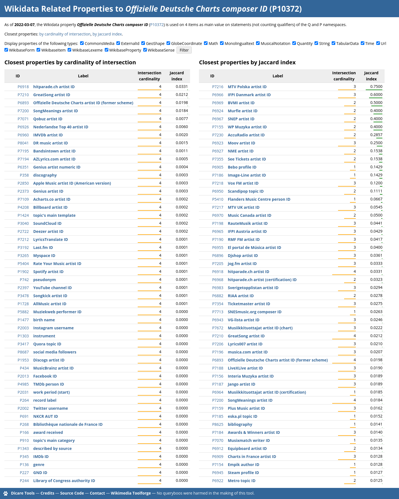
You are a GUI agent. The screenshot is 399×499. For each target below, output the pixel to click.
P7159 (217, 408)
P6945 (217, 472)
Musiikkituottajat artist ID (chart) (260, 327)
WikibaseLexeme (87, 50)
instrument (44, 335)
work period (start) (51, 392)
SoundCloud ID (47, 223)
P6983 (217, 287)
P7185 (217, 416)
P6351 (23, 167)
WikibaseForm (22, 50)
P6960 (23, 135)
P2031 (23, 392)
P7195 (23, 151)
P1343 (23, 448)
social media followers (54, 352)
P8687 (23, 352)
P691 (24, 416)
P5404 (23, 263)
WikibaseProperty (125, 50)
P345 (24, 456)
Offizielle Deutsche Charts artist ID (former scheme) (83, 102)
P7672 (217, 327)
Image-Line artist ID (247, 175)
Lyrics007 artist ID (245, 344)
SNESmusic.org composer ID (255, 311)
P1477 (23, 319)
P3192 (23, 247)
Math (213, 43)
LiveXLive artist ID (245, 368)
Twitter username (50, 408)
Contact (97, 493)
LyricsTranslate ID (50, 239)
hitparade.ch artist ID (54, 86)
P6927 (217, 151)
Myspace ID (44, 255)
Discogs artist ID (49, 360)
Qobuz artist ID (47, 118)
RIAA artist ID (241, 295)
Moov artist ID (241, 143)
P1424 (23, 215)
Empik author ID (243, 464)
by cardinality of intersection (65, 34)
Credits (47, 493)
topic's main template (54, 215)
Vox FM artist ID (243, 183)
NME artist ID (241, 151)
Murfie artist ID (242, 110)
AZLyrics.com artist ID (54, 159)
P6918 (23, 86)
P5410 (217, 199)
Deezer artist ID (48, 231)
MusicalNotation (275, 43)
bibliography (240, 424)
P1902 (23, 271)
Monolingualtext (239, 43)
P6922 (217, 480)
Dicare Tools (23, 493)
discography (45, 175)
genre (38, 464)
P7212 (23, 239)
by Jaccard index (107, 34)
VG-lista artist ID (243, 319)
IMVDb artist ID (48, 135)
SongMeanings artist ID (55, 110)
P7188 (217, 368)
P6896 (217, 255)
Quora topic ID (47, 344)
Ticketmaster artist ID (249, 303)
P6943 (217, 319)
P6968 (217, 279)
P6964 (217, 392)
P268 (24, 424)
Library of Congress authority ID (64, 480)
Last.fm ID (43, 247)
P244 (24, 480)
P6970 (217, 215)
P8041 (23, 143)
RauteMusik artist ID (248, 223)
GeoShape (155, 43)
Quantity (305, 43)
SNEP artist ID (241, 118)
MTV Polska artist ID (247, 86)
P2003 (23, 327)
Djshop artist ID (243, 255)
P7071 (23, 118)
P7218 (217, 183)
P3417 (23, 344)
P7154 (217, 464)
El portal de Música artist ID (254, 247)
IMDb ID (41, 456)
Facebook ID (45, 376)
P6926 (23, 126)
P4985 (23, 384)
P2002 (23, 408)
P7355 (217, 159)
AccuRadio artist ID (246, 135)
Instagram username (53, 327)
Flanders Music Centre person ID (259, 199)
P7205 (217, 263)
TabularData (347, 43)
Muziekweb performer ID (57, 311)
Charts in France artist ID (252, 456)
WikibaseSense (161, 50)
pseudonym (44, 279)
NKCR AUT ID (45, 416)
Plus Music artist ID (246, 408)
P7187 (217, 384)
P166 (24, 432)
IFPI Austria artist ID (247, 231)
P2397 (23, 287)
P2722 (23, 231)
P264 (24, 400)
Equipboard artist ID (247, 448)
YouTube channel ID (52, 287)
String (324, 43)
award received (48, 432)
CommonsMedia (99, 43)
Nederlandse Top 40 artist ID (60, 126)
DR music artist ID (50, 143)
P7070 (217, 440)
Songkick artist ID (50, 295)
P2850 (23, 183)
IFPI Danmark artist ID (249, 94)
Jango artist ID (241, 384)
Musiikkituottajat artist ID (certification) (267, 392)
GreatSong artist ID (51, 94)
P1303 (23, 335)
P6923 (217, 143)
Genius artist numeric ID (56, 167)
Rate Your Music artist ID (57, 263)
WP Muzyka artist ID (247, 126)
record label (44, 400)
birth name (44, 319)
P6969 (217, 102)
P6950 (217, 191)
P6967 (217, 118)
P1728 (23, 303)
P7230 (217, 135)
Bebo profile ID (242, 167)
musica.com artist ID (248, 352)
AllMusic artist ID (49, 303)
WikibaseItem (53, 50)
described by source (52, 448)
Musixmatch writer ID (249, 440)
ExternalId (130, 43)
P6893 (23, 102)
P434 (24, 368)
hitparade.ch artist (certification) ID (262, 279)
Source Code (72, 493)
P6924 (217, 110)
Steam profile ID (243, 472)
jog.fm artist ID (242, 263)
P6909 (217, 456)
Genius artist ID (48, 191)
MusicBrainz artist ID (53, 368)
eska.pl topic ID (242, 416)
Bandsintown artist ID (54, 151)
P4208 (23, 207)
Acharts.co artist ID (51, 199)
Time (369, 43)
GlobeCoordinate (186, 43)
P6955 (217, 247)
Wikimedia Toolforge (131, 493)
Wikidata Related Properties (58, 8)
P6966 (217, 94)
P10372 (156, 24)
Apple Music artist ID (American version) (72, 183)
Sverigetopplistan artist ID (253, 287)
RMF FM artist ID (244, 239)
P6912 (217, 448)
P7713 (217, 311)
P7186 (217, 175)
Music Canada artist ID (249, 215)
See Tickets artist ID (247, 159)
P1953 (23, 360)
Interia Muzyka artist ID (251, 376)
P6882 (217, 295)
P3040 (23, 223)
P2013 (23, 376)
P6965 (217, 231)
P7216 (217, 86)
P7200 (23, 110)
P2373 (23, 191)
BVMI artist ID (241, 102)
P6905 (217, 167)
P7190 (217, 239)
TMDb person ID (48, 384)
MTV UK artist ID (243, 207)
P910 (24, 440)
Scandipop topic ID (246, 191)
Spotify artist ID (48, 271)
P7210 (23, 94)
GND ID (40, 472)
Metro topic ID (241, 480)
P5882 (23, 311)
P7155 (217, 126)
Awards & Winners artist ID (254, 432)
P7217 (217, 207)
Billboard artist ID (50, 207)
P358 (24, 175)
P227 (24, 472)
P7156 (217, 376)
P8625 (217, 424)
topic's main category (54, 440)
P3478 (23, 295)
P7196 (217, 352)
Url (383, 43)
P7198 (217, 223)
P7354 (217, 303)
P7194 (23, 159)
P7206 (217, 344)
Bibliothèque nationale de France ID (68, 424)
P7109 (23, 199)
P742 (24, 279)
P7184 (217, 432)
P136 (24, 464)
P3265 (23, 255)
